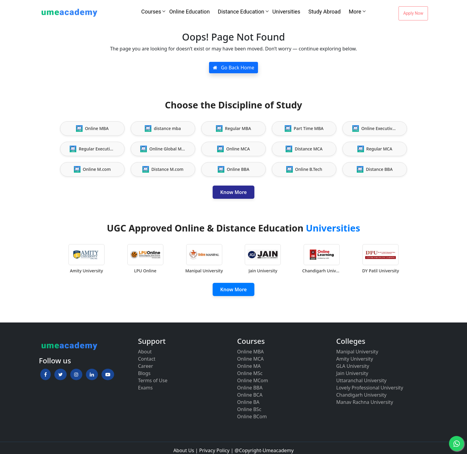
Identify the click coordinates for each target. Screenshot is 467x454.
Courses (151, 11)
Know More (233, 192)
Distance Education (241, 11)
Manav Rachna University (364, 402)
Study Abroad (324, 11)
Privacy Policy (214, 450)
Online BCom (252, 416)
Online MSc (250, 373)
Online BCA (249, 395)
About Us (183, 450)
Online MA (249, 366)
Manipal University (357, 351)
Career (145, 366)
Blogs (144, 373)
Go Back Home (233, 67)
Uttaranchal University (361, 380)
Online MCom (252, 380)
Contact (147, 359)
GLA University (352, 366)
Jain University (352, 373)
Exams (145, 387)
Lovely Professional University (369, 387)
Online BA (248, 402)
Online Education (189, 11)
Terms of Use (153, 380)
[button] (45, 374)
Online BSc (249, 409)
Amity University (354, 359)
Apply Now (413, 13)
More (355, 11)
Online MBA (250, 351)
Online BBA (250, 387)
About (145, 351)
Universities (286, 11)
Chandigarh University (361, 395)
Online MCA (250, 359)
